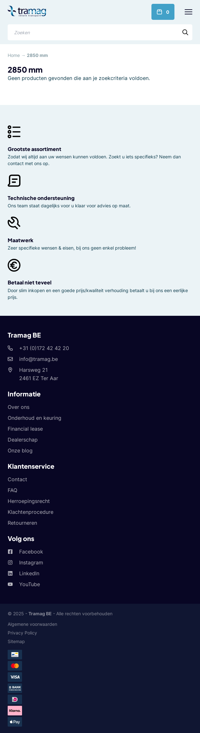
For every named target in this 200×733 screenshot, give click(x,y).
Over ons (18, 407)
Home (14, 55)
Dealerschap (23, 439)
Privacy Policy (22, 632)
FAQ (12, 490)
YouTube (29, 584)
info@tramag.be (38, 359)
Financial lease (25, 429)
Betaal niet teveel (29, 282)
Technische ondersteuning (41, 198)
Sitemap (16, 641)
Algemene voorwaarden (32, 624)
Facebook (31, 551)
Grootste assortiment (34, 149)
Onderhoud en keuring (34, 418)
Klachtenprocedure (30, 512)
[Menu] (188, 11)
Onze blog (20, 450)
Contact (17, 479)
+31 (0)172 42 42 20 (44, 348)
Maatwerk (20, 240)
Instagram (31, 562)
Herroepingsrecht (29, 501)
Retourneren (22, 523)
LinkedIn (29, 573)
